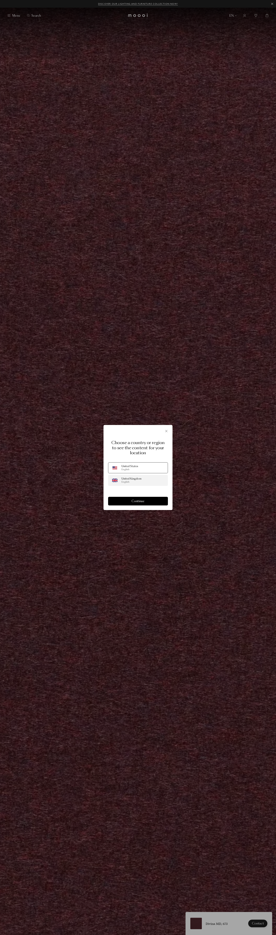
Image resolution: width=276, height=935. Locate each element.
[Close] (166, 431)
